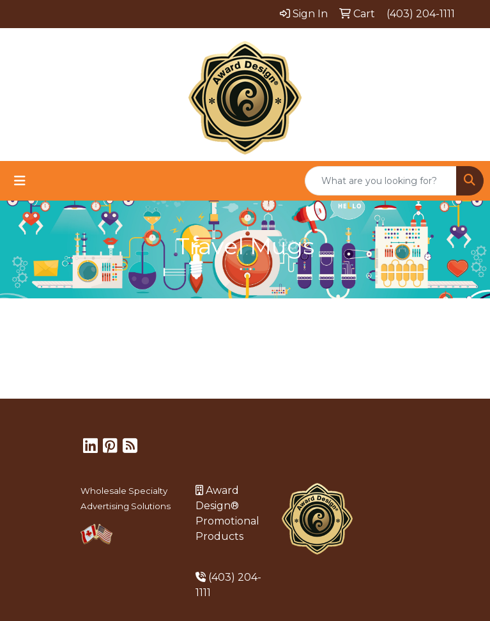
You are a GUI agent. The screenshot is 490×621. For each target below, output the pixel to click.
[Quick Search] (381, 180)
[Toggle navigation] (19, 181)
